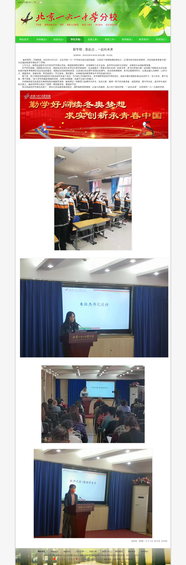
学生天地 (76, 39)
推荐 (134, 541)
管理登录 (138, 555)
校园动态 (58, 39)
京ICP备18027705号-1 (63, 559)
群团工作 (110, 39)
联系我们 (161, 39)
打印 (157, 541)
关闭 (164, 541)
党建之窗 (93, 39)
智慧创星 (129, 555)
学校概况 (41, 39)
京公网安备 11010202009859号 (89, 559)
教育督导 (144, 39)
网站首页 (24, 39)
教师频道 (127, 39)
